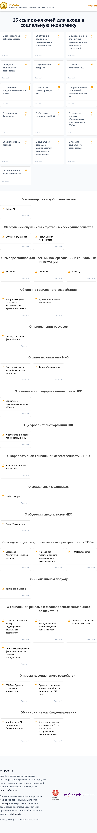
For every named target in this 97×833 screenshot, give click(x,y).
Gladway (4, 803)
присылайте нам (8, 790)
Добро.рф (15, 814)
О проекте (92, 6)
